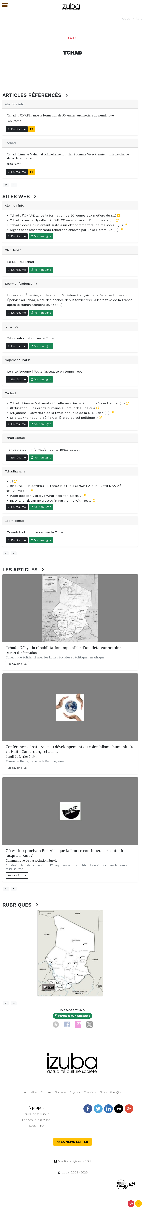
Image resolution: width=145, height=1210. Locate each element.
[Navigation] (71, 6)
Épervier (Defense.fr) (21, 283)
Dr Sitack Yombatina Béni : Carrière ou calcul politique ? (52, 418)
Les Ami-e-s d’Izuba (36, 1120)
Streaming (36, 1125)
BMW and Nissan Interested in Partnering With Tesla (49, 500)
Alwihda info (14, 104)
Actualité (30, 1092)
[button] (3, 5)
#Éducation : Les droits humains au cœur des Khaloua (51, 408)
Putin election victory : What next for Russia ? (44, 496)
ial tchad (11, 326)
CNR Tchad (13, 250)
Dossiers (90, 1092)
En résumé (16, 129)
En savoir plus (17, 663)
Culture (46, 1092)
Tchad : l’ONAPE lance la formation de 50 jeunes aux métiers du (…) (61, 215)
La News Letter (72, 1142)
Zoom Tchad (14, 521)
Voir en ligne (41, 236)
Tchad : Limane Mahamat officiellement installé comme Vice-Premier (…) (66, 403)
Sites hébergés (110, 1092)
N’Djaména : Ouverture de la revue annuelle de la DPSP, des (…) (58, 413)
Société (60, 1092)
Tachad (10, 143)
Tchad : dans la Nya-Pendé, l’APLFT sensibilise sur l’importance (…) (61, 220)
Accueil (126, 18)
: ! (10, 481)
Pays (139, 18)
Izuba (63, 1172)
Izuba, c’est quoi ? (36, 1114)
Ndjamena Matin (17, 360)
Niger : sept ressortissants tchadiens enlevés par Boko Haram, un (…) (63, 230)
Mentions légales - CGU (72, 1161)
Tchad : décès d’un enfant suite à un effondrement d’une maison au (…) (65, 225)
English (75, 1092)
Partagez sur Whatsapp (72, 1015)
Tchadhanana (15, 471)
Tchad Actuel (15, 438)
